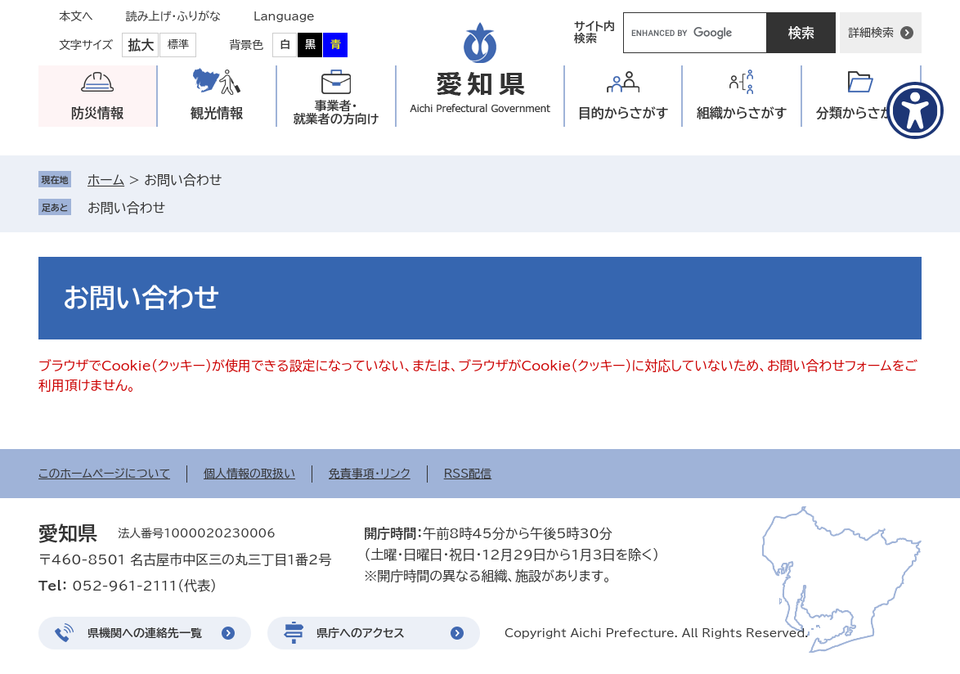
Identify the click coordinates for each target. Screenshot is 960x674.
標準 (178, 44)
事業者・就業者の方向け (336, 112)
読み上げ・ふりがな (173, 16)
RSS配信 (468, 473)
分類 (861, 113)
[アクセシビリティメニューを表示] (915, 110)
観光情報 (217, 112)
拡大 (141, 45)
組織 (742, 113)
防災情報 (97, 112)
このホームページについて (104, 473)
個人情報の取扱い (249, 473)
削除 (176, 207)
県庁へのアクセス (360, 633)
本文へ (76, 16)
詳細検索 (871, 32)
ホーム (105, 179)
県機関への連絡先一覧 (144, 633)
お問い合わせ (126, 207)
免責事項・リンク (369, 473)
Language (284, 16)
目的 (623, 113)
